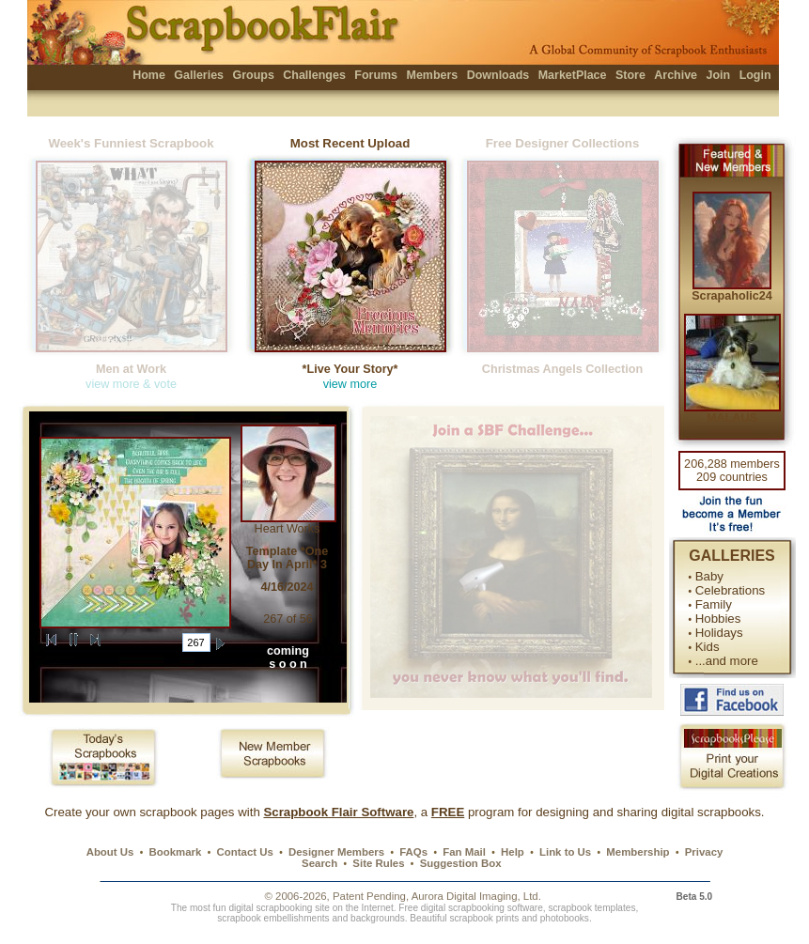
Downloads (498, 75)
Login (755, 75)
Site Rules (378, 863)
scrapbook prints (484, 918)
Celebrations (730, 590)
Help (512, 852)
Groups (252, 75)
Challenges (314, 75)
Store (630, 75)
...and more (726, 661)
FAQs (413, 852)
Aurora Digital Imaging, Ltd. (476, 896)
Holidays (719, 633)
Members (433, 75)
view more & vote (131, 384)
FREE (447, 812)
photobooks (564, 918)
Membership (637, 852)
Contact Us (245, 852)
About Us (110, 852)
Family (713, 604)
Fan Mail (464, 852)
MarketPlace (572, 75)
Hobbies (718, 618)
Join (719, 75)
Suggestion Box (461, 863)
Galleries (199, 75)
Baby (709, 576)
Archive (675, 75)
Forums (375, 75)
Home (148, 75)
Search (319, 863)
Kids (707, 647)
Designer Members (336, 852)
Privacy (704, 852)
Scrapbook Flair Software (338, 812)
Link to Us (565, 852)
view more (350, 384)
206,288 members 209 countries (732, 470)
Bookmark (175, 852)
